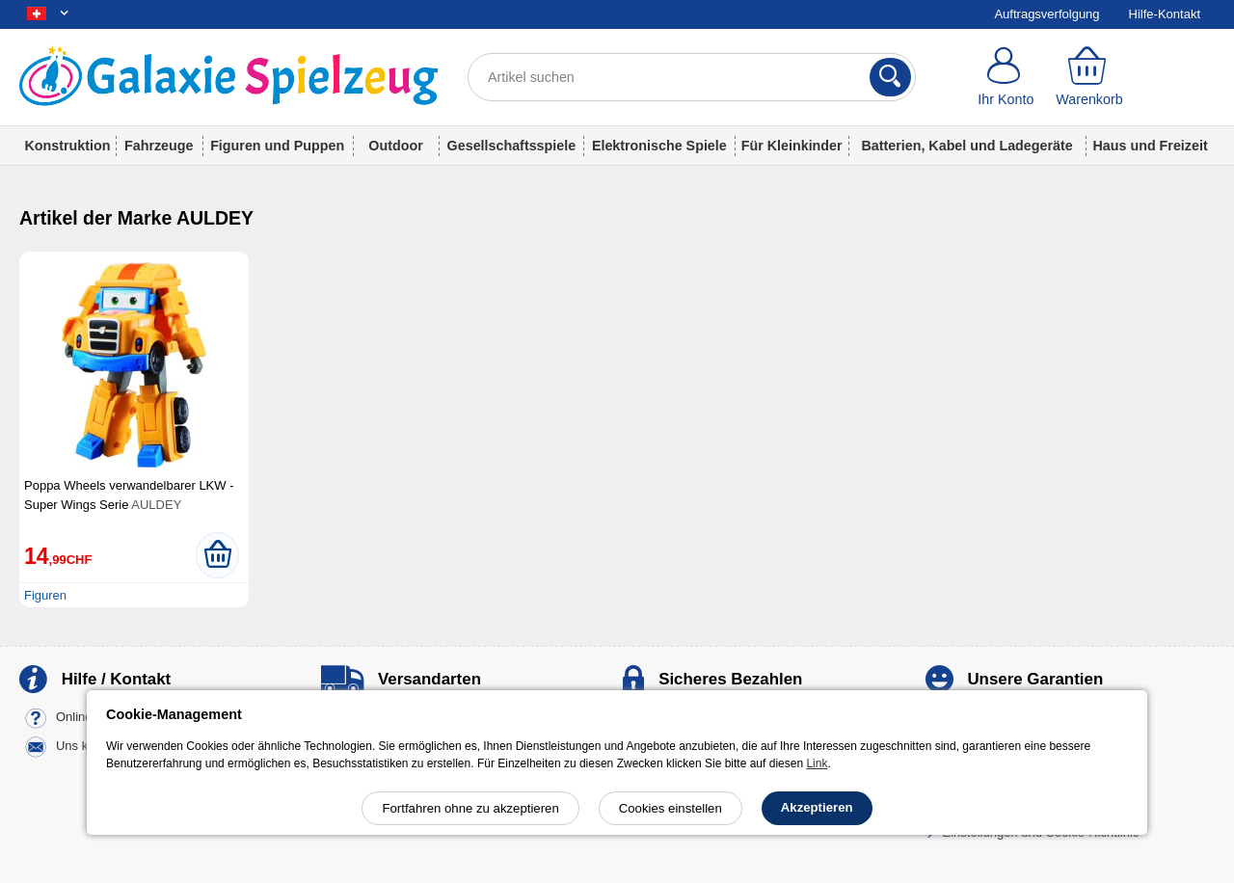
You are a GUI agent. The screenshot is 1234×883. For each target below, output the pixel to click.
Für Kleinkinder (792, 145)
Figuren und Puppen (277, 145)
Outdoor (395, 145)
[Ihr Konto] (1006, 77)
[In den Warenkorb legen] (217, 555)
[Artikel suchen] (692, 77)
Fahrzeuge (159, 145)
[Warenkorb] (1090, 77)
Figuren (45, 595)
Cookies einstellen (670, 808)
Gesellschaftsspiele (512, 145)
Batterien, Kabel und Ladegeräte (966, 145)
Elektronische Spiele (659, 145)
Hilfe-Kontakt (1164, 14)
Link (816, 763)
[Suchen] (890, 77)
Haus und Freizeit (1149, 145)
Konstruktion (67, 145)
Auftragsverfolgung (1046, 14)
